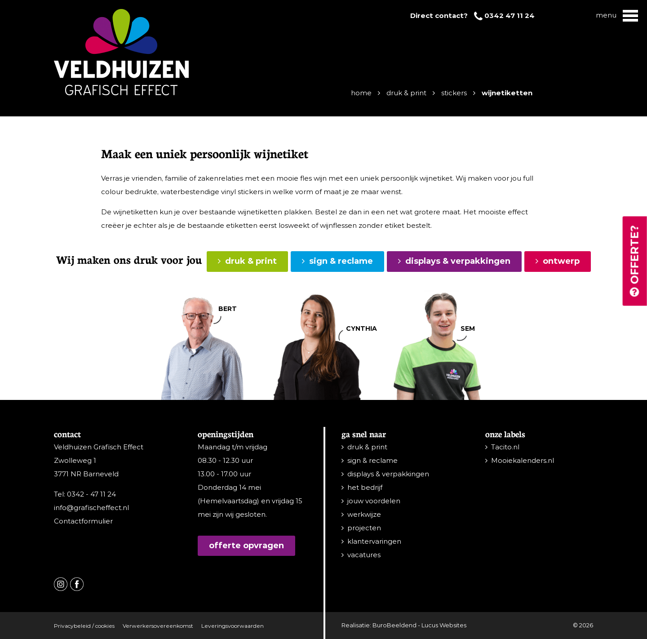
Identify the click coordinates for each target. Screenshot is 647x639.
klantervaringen (374, 541)
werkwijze (364, 514)
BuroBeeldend (394, 625)
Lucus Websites (443, 625)
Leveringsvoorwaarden (232, 625)
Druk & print (406, 93)
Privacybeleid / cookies (84, 625)
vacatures (364, 554)
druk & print (251, 261)
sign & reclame (341, 261)
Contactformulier (83, 521)
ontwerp (561, 261)
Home (361, 93)
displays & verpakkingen (457, 261)
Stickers (454, 93)
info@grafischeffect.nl (91, 507)
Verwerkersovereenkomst (158, 625)
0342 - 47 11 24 (91, 494)
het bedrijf (364, 487)
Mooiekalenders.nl (522, 460)
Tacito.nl (505, 447)
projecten (364, 528)
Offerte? (634, 261)
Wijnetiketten (507, 93)
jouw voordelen (373, 501)
